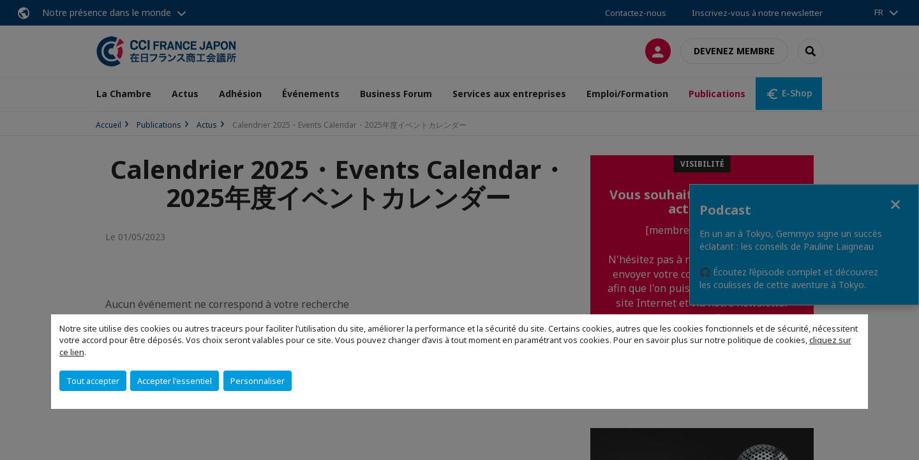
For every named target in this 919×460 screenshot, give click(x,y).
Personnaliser (257, 381)
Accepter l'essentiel (174, 381)
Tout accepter (92, 381)
